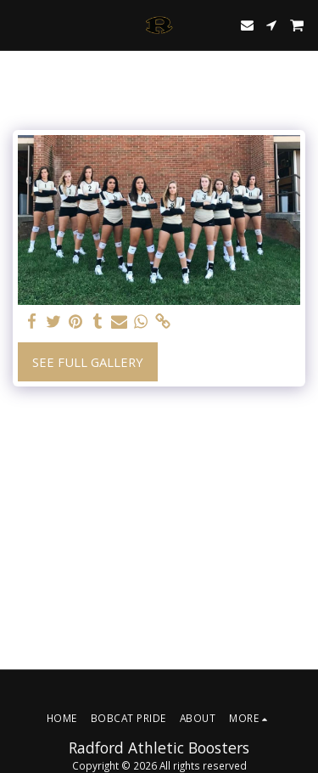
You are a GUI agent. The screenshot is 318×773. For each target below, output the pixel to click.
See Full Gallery (87, 361)
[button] (18, 24)
